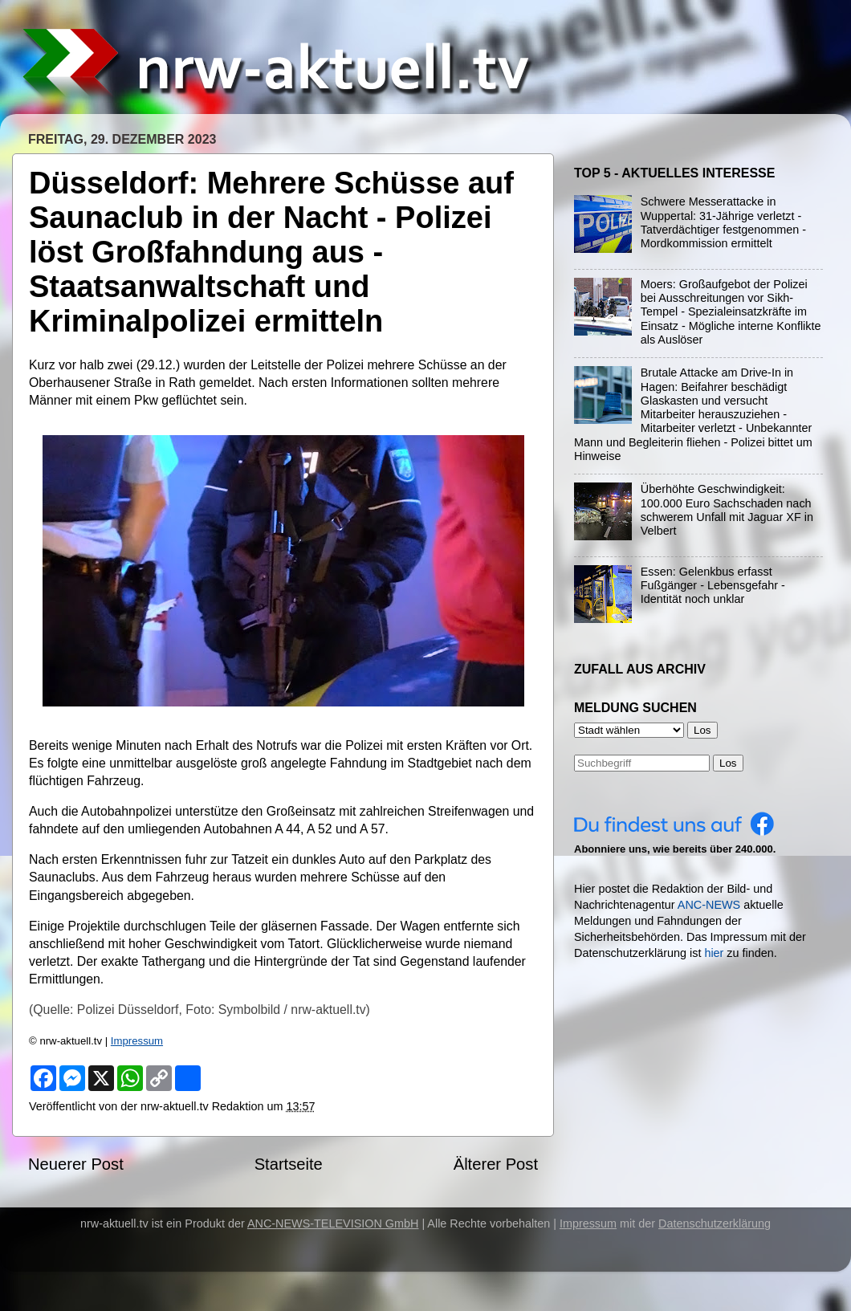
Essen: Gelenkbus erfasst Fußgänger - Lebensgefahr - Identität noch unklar (713, 585)
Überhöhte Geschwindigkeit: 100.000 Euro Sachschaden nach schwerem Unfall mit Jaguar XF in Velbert (727, 509)
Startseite (288, 1164)
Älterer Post (496, 1164)
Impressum (137, 1041)
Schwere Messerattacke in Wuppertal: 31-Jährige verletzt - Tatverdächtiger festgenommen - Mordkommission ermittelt (723, 222)
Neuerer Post (76, 1164)
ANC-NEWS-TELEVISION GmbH (333, 1223)
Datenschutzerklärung (714, 1223)
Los (728, 763)
